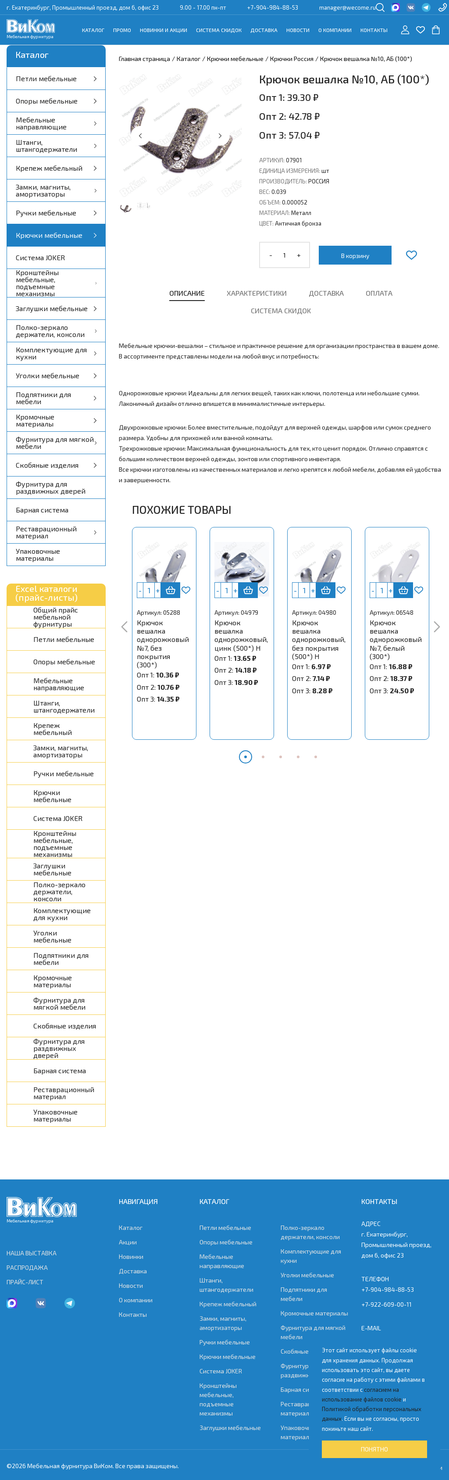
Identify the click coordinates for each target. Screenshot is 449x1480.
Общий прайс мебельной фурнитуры (55, 617)
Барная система (42, 509)
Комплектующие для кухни (56, 353)
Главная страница (144, 58)
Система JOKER (40, 257)
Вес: (264, 191)
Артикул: (272, 160)
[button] (140, 136)
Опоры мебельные (56, 101)
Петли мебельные (56, 78)
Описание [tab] (187, 293)
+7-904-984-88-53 (272, 7)
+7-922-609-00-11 (386, 1304)
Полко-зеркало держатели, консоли (56, 330)
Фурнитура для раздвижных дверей (51, 487)
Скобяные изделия (56, 465)
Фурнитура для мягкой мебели (56, 442)
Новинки (131, 1256)
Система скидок (219, 29)
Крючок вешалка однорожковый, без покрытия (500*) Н (319, 639)
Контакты (374, 29)
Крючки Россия (292, 58)
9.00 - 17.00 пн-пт (203, 7)
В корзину (355, 255)
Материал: (274, 212)
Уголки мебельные (56, 375)
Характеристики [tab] (257, 293)
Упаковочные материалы (38, 554)
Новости (298, 29)
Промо (122, 29)
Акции (128, 1242)
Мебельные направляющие (56, 123)
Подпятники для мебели (56, 397)
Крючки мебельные (56, 235)
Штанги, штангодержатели (56, 145)
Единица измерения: (289, 170)
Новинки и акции (163, 29)
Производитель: (283, 181)
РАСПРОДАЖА (27, 1267)
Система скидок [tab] (281, 310)
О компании (335, 29)
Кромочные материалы (56, 420)
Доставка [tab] (326, 293)
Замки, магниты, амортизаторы (56, 190)
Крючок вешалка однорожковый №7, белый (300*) (396, 639)
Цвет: (266, 223)
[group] (180, 135)
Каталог (93, 29)
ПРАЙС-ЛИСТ (25, 1282)
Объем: (270, 202)
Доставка (264, 29)
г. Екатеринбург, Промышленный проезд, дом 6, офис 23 (83, 7)
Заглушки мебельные (56, 308)
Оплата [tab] (379, 293)
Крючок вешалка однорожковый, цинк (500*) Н (241, 635)
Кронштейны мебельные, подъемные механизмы (56, 283)
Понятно (374, 1449)
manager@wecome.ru (347, 7)
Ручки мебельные (56, 212)
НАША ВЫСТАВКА (32, 1253)
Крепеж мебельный (56, 168)
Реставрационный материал (56, 532)
